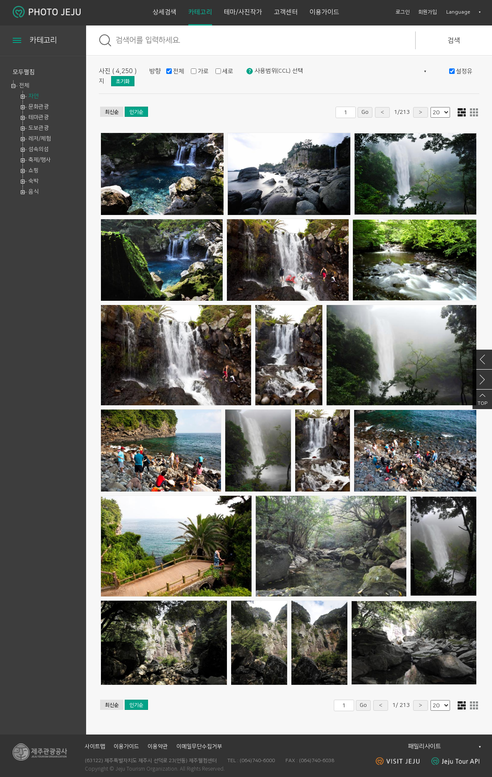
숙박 (33, 181)
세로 (227, 71)
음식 (33, 192)
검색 (453, 40)
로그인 (403, 12)
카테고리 (200, 12)
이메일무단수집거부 (199, 746)
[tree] (43, 138)
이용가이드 (324, 12)
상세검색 (164, 12)
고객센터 (286, 12)
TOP (482, 403)
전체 (24, 85)
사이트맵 (95, 746)
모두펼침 (24, 72)
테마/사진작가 (243, 12)
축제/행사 (39, 160)
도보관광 (38, 128)
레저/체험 (39, 138)
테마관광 (38, 117)
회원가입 (427, 12)
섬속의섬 (38, 149)
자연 (33, 96)
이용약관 (158, 746)
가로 (203, 71)
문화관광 (38, 107)
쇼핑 (33, 170)
